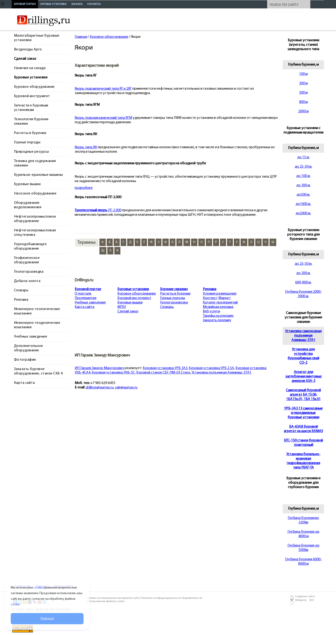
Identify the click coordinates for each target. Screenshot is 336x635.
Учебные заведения (90, 302)
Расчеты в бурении (175, 294)
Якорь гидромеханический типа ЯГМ (103, 118)
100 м (303, 74)
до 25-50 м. (303, 167)
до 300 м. (303, 185)
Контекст (210, 298)
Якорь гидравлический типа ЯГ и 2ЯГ (103, 89)
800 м (303, 102)
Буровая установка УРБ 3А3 (165, 368)
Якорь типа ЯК (86, 147)
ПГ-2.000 (98, 210)
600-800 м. (303, 282)
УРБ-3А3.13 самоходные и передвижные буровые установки (303, 413)
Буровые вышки (130, 302)
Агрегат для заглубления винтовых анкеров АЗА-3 (303, 376)
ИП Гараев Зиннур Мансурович (99, 368)
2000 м (303, 111)
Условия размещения (219, 294)
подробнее (84, 188)
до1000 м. (303, 204)
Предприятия (85, 298)
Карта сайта (84, 307)
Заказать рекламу (217, 320)
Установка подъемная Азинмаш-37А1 (221, 372)
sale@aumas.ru (126, 387)
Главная (81, 37)
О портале (83, 294)
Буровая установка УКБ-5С (113, 372)
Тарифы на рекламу (218, 316)
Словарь (167, 307)
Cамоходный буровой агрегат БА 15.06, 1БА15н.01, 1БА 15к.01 (303, 394)
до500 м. (303, 195)
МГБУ (121, 307)
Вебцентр (300, 600)
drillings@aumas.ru (100, 387)
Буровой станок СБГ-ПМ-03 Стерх (163, 372)
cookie (38, 587)
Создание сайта (305, 596)
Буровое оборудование (109, 37)
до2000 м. (303, 213)
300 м (303, 83)
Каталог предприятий (220, 302)
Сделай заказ (127, 311)
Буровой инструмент (134, 298)
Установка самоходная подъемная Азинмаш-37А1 (303, 335)
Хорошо (47, 619)
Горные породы (172, 298)
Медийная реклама (218, 307)
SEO (311, 600)
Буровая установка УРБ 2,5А (211, 368)
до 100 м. (303, 176)
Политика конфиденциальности (161, 598)
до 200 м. (303, 273)
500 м (303, 93)
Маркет (224, 298)
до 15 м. (303, 157)
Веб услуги (211, 311)
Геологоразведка (174, 302)
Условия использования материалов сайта (113, 598)
